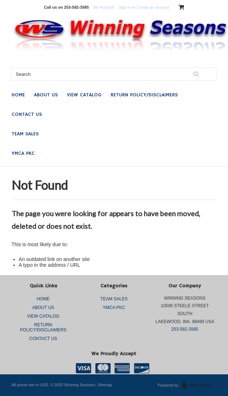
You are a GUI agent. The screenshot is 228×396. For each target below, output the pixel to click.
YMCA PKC (23, 153)
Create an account (153, 7)
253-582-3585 (184, 329)
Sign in (125, 7)
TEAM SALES (25, 134)
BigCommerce (199, 386)
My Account (104, 7)
